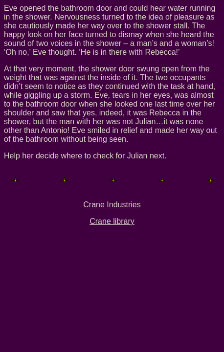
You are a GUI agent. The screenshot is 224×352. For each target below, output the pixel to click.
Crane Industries (111, 204)
